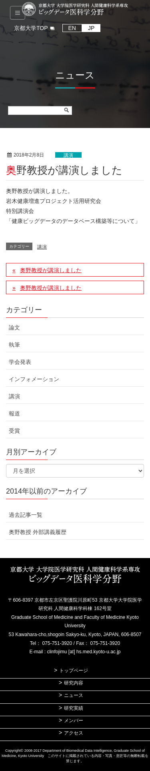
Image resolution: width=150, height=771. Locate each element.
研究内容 (73, 683)
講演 (68, 155)
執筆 (14, 344)
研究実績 (73, 708)
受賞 (14, 431)
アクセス (73, 733)
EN (72, 28)
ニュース (73, 695)
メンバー (73, 720)
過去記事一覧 (25, 515)
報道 (14, 413)
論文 (14, 327)
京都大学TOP (31, 28)
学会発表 (20, 362)
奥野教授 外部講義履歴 (37, 532)
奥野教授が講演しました (51, 270)
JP (91, 28)
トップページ (73, 670)
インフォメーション (34, 379)
